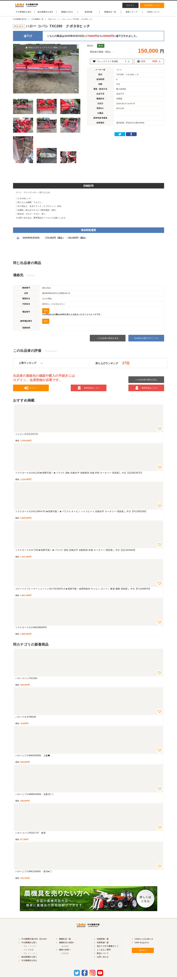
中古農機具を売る (29, 965)
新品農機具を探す (45, 14)
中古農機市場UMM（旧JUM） (34, 944)
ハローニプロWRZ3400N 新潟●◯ (33, 874)
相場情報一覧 (103, 944)
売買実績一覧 (103, 948)
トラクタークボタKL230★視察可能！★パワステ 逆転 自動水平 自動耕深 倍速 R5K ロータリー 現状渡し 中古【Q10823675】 (79, 475)
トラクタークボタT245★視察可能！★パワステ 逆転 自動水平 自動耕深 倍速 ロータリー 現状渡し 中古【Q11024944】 (75, 552)
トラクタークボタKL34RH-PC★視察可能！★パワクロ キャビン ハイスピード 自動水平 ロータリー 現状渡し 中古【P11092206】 (81, 514)
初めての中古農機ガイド (108, 951)
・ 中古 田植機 (27, 955)
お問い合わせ (103, 962)
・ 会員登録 (64, 951)
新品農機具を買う (29, 962)
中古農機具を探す (24, 14)
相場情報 (89, 14)
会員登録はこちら (152, 5)
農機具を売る (67, 14)
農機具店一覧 (110, 14)
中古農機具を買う (29, 948)
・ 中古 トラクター (29, 951)
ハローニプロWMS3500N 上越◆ (32, 758)
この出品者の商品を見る (108, 340)
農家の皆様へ (65, 955)
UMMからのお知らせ (144, 944)
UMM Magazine (142, 948)
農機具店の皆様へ (67, 948)
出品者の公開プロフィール (146, 340)
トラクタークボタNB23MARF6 (31, 630)
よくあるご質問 (104, 955)
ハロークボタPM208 (25, 719)
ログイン (130, 5)
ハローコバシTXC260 (26, 680)
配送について (103, 958)
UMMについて (153, 14)
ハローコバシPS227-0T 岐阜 (30, 835)
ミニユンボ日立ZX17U (26, 436)
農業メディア (132, 14)
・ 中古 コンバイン (29, 958)
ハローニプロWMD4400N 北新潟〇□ (34, 796)
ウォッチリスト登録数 (108, 63)
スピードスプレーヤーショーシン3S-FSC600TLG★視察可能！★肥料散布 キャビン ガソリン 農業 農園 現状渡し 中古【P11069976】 (83, 591)
